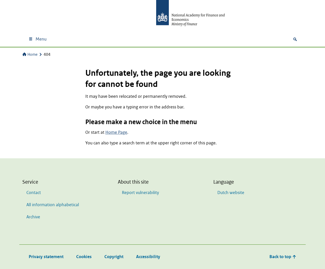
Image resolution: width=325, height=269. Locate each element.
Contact (33, 192)
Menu (37, 39)
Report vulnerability (140, 192)
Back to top (282, 256)
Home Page (116, 132)
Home (30, 54)
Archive (33, 217)
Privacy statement (46, 256)
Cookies (84, 256)
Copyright (113, 256)
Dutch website (230, 192)
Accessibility (148, 256)
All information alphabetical (52, 204)
